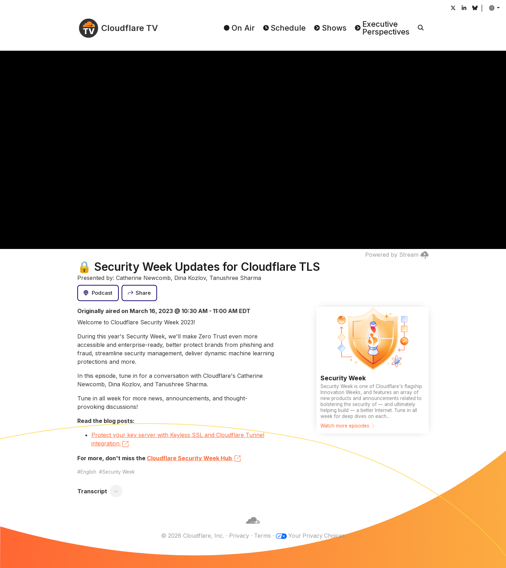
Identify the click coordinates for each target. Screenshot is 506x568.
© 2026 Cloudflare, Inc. (192, 535)
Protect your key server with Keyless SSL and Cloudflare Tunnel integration (177, 439)
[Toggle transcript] (116, 491)
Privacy (239, 535)
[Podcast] (98, 293)
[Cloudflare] (253, 527)
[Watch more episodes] (372, 370)
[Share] (139, 293)
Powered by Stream (397, 254)
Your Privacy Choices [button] (316, 535)
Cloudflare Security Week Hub (194, 458)
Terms (262, 535)
